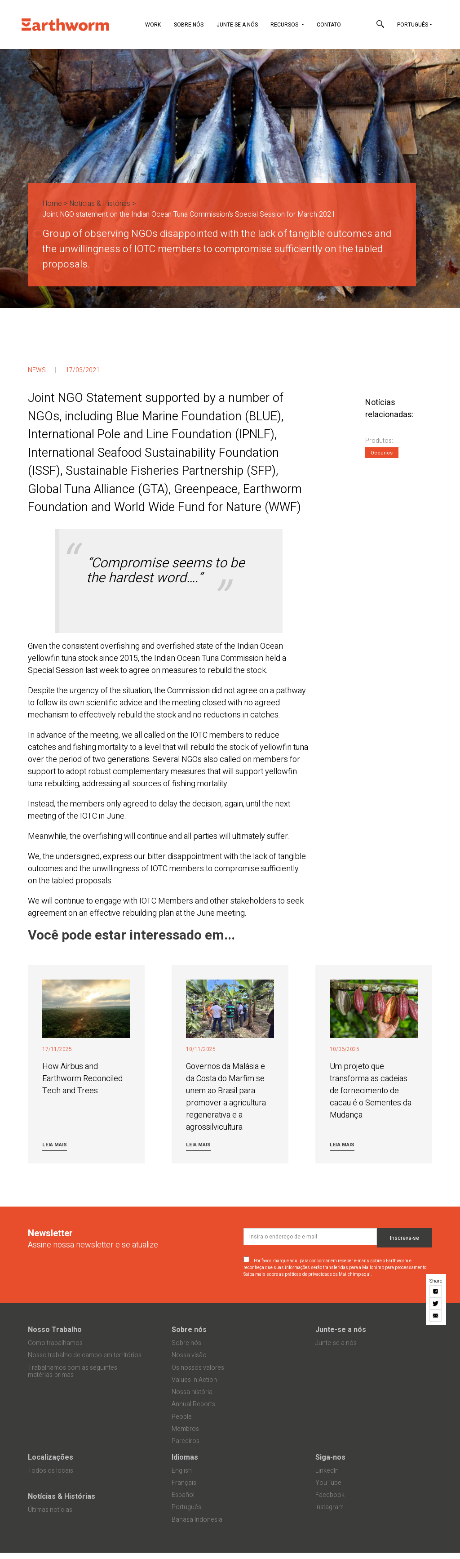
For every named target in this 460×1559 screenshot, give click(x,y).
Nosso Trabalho (55, 1329)
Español (183, 1495)
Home (52, 203)
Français (184, 1483)
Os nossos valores (198, 1367)
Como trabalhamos (55, 1343)
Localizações (50, 1457)
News (37, 370)
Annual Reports (193, 1404)
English (182, 1470)
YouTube (328, 1483)
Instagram (329, 1507)
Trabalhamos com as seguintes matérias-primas (72, 1371)
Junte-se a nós (237, 25)
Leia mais (54, 1145)
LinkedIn (327, 1470)
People (182, 1416)
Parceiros (185, 1441)
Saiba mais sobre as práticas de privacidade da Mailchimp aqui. (307, 1274)
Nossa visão (189, 1355)
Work (153, 25)
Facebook (330, 1495)
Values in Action (194, 1380)
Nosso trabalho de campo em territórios (85, 1355)
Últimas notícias (50, 1509)
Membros (185, 1429)
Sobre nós (188, 25)
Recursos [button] (285, 25)
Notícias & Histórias (99, 203)
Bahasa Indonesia (197, 1519)
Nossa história (192, 1392)
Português (412, 25)
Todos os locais (50, 1470)
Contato (329, 25)
